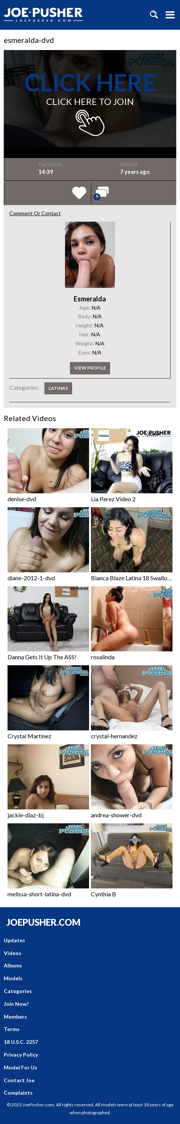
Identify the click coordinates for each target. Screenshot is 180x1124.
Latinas (58, 388)
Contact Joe (19, 1080)
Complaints (18, 1092)
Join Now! (16, 1004)
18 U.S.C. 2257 (21, 1042)
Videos (12, 953)
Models (13, 978)
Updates (14, 940)
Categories (18, 991)
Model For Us (20, 1067)
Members (15, 1016)
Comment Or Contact (35, 213)
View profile (90, 368)
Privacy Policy (21, 1054)
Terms (12, 1029)
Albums (13, 965)
